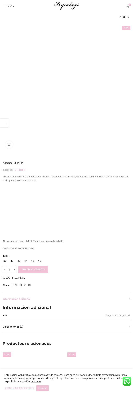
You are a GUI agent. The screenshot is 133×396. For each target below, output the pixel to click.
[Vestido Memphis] (34, 257)
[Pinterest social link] (21, 161)
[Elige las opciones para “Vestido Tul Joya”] (96, 284)
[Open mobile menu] (8, 6)
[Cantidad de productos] (9, 145)
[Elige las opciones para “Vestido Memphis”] (31, 284)
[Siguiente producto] (128, 17)
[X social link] (16, 161)
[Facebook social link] (12, 161)
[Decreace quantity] (5, 145)
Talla (5, 131)
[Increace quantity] (14, 145)
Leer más (36, 381)
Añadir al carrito (33, 145)
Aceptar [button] (42, 388)
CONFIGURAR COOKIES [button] (19, 388)
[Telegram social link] (29, 161)
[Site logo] (66, 5)
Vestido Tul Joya (99, 292)
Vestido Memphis (34, 292)
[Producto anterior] (120, 17)
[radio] (5, 136)
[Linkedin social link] (25, 161)
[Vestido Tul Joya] (98, 257)
